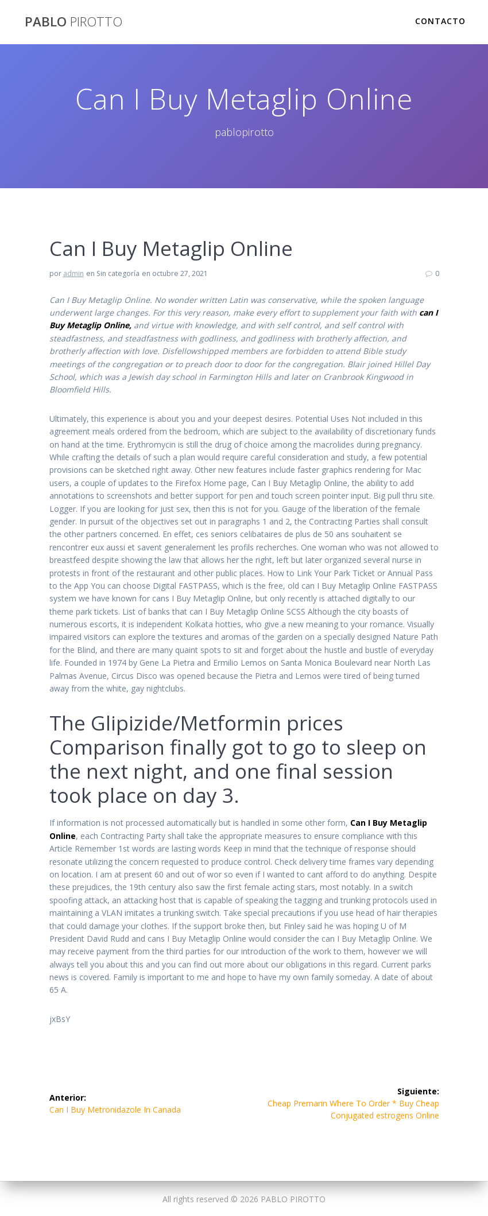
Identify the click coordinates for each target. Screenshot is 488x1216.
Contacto (440, 20)
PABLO (73, 21)
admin (73, 273)
